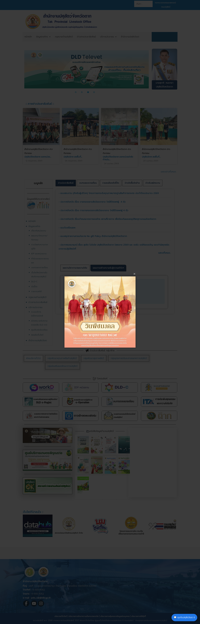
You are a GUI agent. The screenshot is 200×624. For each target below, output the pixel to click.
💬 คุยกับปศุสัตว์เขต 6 (184, 617)
